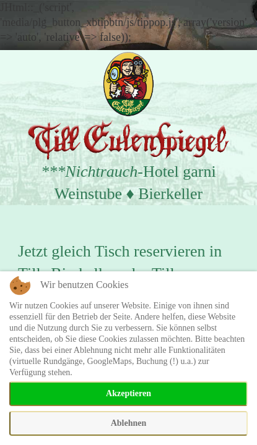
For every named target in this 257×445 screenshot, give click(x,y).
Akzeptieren (128, 393)
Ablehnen (129, 423)
